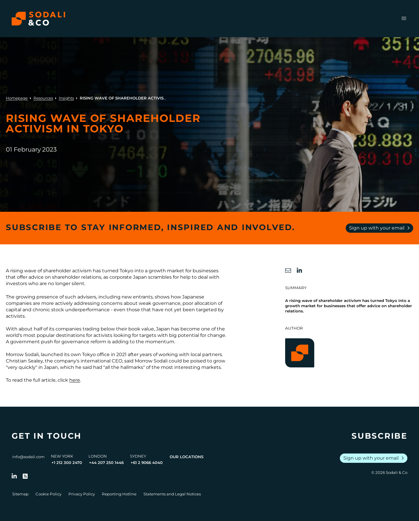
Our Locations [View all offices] (186, 456)
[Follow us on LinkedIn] (14, 476)
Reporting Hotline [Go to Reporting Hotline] (119, 494)
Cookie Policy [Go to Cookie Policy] (48, 494)
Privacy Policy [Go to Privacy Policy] (81, 494)
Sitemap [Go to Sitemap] (20, 494)
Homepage (17, 98)
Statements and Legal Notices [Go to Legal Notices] (172, 494)
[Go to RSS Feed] (25, 476)
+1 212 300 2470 (67, 462)
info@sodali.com (28, 456)
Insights (66, 98)
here (74, 380)
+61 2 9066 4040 (147, 462)
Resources (43, 98)
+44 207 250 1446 (106, 462)
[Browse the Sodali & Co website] (38, 19)
